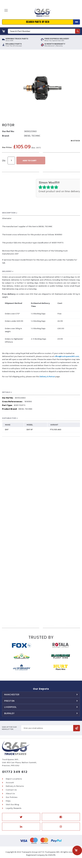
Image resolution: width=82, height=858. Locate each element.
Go (76, 21)
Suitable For (9, 418)
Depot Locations (14, 778)
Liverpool (10, 707)
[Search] (77, 31)
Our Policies (11, 797)
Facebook (61, 817)
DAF (6, 429)
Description (9, 212)
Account (10, 782)
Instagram (61, 827)
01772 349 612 (15, 771)
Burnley (9, 713)
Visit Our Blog (12, 804)
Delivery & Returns (15, 786)
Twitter (21, 817)
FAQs (8, 801)
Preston (9, 700)
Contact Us (11, 789)
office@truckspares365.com (66, 356)
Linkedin (21, 827)
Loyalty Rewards (13, 808)
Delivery (7, 271)
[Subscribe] (76, 728)
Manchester (11, 694)
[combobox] (44, 31)
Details (6, 392)
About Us (10, 793)
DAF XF (30, 429)
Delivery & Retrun (47, 376)
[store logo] (43, 13)
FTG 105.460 (55, 429)
